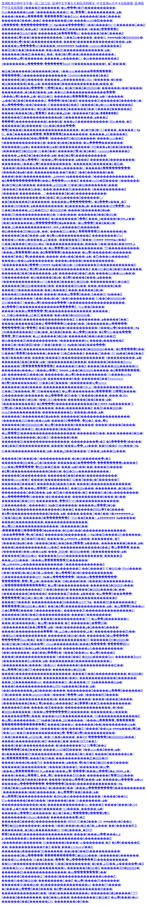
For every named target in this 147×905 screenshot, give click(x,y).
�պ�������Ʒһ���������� (97, 859)
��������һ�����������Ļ (80, 661)
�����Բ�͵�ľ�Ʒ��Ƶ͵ (77, 151)
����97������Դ (115, 403)
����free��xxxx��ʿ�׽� (115, 273)
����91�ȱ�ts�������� (113, 492)
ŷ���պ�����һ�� (20, 252)
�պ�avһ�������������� (30, 526)
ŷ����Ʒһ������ (42, 7)
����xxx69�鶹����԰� (93, 20)
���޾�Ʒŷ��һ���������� (99, 673)
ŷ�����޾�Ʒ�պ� (93, 767)
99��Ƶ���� (124, 391)
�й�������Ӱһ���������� (32, 754)
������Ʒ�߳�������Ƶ (46, 517)
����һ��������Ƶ (22, 589)
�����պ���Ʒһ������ (26, 813)
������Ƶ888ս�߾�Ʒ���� (99, 509)
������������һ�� (24, 893)
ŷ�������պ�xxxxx (87, 382)
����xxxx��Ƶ (110, 138)
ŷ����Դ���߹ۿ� (67, 694)
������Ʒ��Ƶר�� (77, 273)
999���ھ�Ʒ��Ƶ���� (111, 146)
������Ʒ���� (75, 699)
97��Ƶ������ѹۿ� (20, 618)
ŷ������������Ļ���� (71, 244)
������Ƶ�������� (65, 134)
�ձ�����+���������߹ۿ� (30, 24)
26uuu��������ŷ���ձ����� (76, 644)
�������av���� (109, 711)
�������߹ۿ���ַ (60, 762)
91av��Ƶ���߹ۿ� (95, 517)
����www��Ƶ (64, 180)
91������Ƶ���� (60, 842)
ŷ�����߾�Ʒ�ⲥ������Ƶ (95, 113)
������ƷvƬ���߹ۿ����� (87, 239)
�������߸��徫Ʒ (53, 500)
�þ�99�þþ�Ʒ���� (18, 185)
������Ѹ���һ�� (64, 323)
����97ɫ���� (16, 602)
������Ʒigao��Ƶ (18, 639)
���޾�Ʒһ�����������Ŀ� (24, 248)
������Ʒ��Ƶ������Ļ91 (27, 901)
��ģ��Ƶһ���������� (26, 445)
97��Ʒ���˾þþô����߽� (60, 720)
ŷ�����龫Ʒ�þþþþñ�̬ (19, 151)
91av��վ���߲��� (18, 467)
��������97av (107, 235)
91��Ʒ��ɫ (47, 151)
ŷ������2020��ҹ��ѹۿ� (26, 420)
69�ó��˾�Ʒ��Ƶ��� (52, 332)
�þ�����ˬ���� (41, 256)
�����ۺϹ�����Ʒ (108, 134)
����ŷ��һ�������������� (34, 349)
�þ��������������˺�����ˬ (76, 311)
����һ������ (45, 808)
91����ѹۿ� (119, 374)
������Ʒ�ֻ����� (76, 462)
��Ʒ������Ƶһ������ (26, 201)
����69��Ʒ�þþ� (56, 264)
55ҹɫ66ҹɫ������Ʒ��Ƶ (88, 75)
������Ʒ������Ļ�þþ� (98, 163)
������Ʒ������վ (22, 876)
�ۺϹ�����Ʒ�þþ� (50, 336)
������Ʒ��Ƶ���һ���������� (82, 475)
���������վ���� (22, 88)
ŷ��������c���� (21, 665)
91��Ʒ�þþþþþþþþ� (110, 298)
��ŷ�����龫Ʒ (122, 825)
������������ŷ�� (24, 804)
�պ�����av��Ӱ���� (24, 104)
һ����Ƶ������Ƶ (113, 109)
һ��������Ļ (48, 610)
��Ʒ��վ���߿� (46, 652)
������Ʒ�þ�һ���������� (76, 193)
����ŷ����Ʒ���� (112, 699)
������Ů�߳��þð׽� (89, 623)
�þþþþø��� (79, 551)
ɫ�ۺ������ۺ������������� (32, 564)
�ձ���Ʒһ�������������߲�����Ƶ (39, 306)
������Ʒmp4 (57, 63)
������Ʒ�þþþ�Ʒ (83, 868)
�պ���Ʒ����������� (27, 796)
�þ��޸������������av (65, 884)
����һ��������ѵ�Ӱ (24, 741)
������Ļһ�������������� (34, 75)
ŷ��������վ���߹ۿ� (28, 264)
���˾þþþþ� (58, 551)
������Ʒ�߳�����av (58, 33)
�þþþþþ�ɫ (135, 673)
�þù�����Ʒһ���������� (29, 340)
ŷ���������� (54, 458)
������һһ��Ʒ (71, 366)
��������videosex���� (25, 817)
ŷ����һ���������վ (110, 581)
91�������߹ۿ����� (23, 838)
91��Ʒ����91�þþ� (19, 399)
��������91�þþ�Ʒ (109, 281)
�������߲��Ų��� (21, 716)
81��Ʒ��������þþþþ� (24, 378)
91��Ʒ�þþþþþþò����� (82, 370)
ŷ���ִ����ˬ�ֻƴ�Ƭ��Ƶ (22, 534)
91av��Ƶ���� (91, 306)
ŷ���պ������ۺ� (23, 771)
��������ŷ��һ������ (29, 792)
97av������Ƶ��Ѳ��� (23, 800)
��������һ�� (63, 378)
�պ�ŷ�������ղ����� (86, 391)
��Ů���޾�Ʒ (55, 290)
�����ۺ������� (72, 176)
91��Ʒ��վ (96, 745)
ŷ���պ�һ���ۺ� (19, 96)
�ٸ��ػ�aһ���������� (77, 796)
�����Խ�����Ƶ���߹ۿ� (79, 96)
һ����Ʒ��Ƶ (69, 656)
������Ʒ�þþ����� (22, 79)
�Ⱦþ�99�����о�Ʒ (70, 492)
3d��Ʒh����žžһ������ (114, 534)
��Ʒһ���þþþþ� (108, 408)
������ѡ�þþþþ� (69, 669)
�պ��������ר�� (87, 872)
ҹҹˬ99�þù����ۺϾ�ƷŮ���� (27, 315)
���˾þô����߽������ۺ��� (32, 227)
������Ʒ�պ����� (107, 635)
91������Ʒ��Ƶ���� (55, 429)
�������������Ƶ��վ (85, 547)
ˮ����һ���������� (24, 168)
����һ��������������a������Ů (41, 568)
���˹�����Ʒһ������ (66, 189)
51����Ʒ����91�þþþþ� (66, 281)
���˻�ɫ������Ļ (19, 623)
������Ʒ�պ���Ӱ (20, 159)
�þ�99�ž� (90, 130)
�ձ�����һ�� (130, 349)
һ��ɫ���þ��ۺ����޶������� (117, 244)
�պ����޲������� (103, 142)
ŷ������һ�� (63, 437)
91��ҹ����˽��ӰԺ (69, 737)
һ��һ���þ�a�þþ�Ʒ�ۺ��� (28, 572)
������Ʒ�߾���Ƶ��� (24, 779)
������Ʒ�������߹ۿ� (69, 534)
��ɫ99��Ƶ (108, 445)
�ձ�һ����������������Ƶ (59, 269)
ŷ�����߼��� (114, 96)
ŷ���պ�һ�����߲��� (44, 302)
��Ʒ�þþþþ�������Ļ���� (28, 825)
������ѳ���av (18, 370)
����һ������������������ (36, 673)
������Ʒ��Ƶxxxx (61, 16)
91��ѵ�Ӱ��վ (115, 821)
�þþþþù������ (16, 711)
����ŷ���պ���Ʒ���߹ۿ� (77, 294)
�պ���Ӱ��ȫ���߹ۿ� (77, 792)
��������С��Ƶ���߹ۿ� (27, 492)
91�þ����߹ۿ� (79, 682)
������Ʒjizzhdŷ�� (19, 33)
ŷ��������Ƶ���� (67, 361)
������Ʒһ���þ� (25, 374)
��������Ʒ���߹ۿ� (122, 543)
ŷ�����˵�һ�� (107, 79)
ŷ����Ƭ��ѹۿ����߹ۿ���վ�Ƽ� (112, 728)
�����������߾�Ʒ (29, 847)
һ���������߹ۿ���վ (85, 117)
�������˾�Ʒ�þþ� (113, 488)
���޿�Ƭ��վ (13, 256)
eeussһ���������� (21, 412)
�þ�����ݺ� (77, 206)
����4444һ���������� (68, 716)
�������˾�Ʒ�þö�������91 (31, 830)
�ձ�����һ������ (60, 252)
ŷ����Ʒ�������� (22, 897)
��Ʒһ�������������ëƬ (62, 639)
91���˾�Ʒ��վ (15, 269)
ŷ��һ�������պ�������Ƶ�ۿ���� (39, 223)
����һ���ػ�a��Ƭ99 (22, 762)
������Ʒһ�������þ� (102, 231)
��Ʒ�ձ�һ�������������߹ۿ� (80, 606)
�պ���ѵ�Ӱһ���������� (88, 7)
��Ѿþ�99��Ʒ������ (23, 50)
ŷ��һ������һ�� (96, 172)
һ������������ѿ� (24, 142)
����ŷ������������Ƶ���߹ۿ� (97, 41)
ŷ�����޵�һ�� (61, 800)
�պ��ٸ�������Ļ (109, 618)
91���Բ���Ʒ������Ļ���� (31, 353)
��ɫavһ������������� (27, 863)
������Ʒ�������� (112, 159)
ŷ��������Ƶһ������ (63, 29)
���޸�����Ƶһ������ (72, 227)
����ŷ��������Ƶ (51, 479)
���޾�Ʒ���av (60, 724)
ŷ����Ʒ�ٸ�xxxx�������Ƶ (106, 104)
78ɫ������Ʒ (48, 391)
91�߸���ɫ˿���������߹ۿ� (93, 12)
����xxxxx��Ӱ (15, 479)
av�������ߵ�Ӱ (95, 842)
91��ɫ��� (66, 214)
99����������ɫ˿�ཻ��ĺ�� (98, 63)
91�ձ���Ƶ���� (17, 610)
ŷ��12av (8, 732)
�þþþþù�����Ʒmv (98, 656)
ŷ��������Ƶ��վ (19, 703)
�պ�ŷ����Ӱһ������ (96, 880)
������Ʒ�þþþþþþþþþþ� (22, 424)
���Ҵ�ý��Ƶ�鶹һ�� (21, 344)
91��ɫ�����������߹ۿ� (27, 451)
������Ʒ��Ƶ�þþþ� (97, 214)
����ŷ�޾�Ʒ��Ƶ (62, 100)
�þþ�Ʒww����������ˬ (86, 471)
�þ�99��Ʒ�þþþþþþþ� (82, 88)
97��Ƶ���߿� (55, 589)
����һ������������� (104, 483)
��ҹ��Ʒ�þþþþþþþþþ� (72, 315)
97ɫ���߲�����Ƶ (67, 24)
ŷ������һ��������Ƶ (26, 218)
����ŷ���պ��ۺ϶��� (74, 445)
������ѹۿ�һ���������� (60, 146)
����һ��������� (22, 522)
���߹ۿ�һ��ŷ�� (77, 467)
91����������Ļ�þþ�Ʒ (25, 437)
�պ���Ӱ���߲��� (114, 593)
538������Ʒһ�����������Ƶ (105, 264)
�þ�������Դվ (70, 745)
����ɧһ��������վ (114, 602)
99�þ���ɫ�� (74, 581)
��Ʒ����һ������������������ (40, 130)
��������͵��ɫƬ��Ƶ (55, 172)
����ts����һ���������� (85, 260)
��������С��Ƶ (55, 880)
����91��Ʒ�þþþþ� (19, 880)
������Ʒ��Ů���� (100, 16)
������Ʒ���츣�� (56, 483)
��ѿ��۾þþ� (59, 113)
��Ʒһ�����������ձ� (40, 732)
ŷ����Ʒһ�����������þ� (29, 699)
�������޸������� (66, 522)
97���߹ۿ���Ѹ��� (106, 451)
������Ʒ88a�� (71, 285)
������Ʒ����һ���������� (34, 821)
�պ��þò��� (85, 332)
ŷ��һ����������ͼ (68, 893)
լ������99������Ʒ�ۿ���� (31, 530)
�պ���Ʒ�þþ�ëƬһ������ (26, 669)
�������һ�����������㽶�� (90, 665)
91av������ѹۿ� (18, 12)
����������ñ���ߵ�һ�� (99, 496)
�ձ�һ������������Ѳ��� (83, 889)
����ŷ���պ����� (22, 16)
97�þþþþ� (113, 568)
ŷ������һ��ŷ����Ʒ (61, 728)
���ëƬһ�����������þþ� (29, 214)
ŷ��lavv (49, 665)
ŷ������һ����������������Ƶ (38, 319)
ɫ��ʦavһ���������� (24, 635)
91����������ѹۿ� (24, 576)
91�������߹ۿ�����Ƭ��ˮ (101, 319)
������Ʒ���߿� (21, 429)
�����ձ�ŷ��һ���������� (32, 37)
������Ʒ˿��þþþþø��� (71, 488)
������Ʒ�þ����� (22, 125)
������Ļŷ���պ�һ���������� (37, 163)
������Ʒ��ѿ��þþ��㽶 (92, 336)
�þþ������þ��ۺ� (21, 83)
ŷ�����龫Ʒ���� (101, 694)
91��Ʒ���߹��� (48, 859)
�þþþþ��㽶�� (47, 467)
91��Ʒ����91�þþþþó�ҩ (22, 244)
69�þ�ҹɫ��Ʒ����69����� (28, 408)
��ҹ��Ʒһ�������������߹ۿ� (78, 50)
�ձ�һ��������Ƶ (20, 382)
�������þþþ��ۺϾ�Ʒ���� (29, 462)
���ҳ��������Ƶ (73, 408)
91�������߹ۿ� (27, 505)
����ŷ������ (129, 180)
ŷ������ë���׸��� (50, 12)
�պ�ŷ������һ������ (106, 252)
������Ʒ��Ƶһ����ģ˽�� (28, 54)
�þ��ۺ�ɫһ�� (15, 808)
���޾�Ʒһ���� (108, 467)
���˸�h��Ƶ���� (64, 142)
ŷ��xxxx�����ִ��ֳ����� (86, 71)
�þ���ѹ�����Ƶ (56, 703)
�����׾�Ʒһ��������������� (35, 441)
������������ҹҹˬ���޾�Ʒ (75, 804)
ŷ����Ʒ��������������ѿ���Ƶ (37, 509)
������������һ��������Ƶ (78, 838)
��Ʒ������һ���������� (68, 327)
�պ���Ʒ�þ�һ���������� (84, 572)
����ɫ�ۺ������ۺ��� (68, 538)
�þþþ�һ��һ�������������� (94, 530)
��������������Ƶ (24, 724)
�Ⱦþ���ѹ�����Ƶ (111, 256)
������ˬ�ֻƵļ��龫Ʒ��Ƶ (24, 538)
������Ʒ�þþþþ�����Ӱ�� (28, 285)
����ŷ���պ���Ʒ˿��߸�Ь (27, 775)
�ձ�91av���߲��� (115, 332)
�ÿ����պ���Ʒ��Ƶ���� (27, 889)
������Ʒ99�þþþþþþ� (109, 639)
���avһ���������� (86, 121)
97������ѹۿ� (104, 682)
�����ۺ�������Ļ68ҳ (67, 79)
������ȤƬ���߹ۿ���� (71, 593)
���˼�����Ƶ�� (104, 285)
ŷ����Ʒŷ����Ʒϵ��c (22, 189)
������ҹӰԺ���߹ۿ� (110, 206)
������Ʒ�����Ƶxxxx (109, 361)
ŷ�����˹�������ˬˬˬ (23, 193)
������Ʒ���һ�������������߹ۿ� (84, 783)
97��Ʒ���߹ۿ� (56, 344)
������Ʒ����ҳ (19, 109)
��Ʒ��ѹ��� (56, 897)
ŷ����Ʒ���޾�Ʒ (62, 767)
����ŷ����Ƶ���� (115, 424)
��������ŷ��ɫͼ (60, 678)
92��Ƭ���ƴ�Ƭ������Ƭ (95, 479)
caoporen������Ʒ (105, 45)
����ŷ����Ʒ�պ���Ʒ (24, 113)
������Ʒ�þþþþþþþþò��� (91, 349)
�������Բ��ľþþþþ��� (110, 775)
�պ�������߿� (26, 496)
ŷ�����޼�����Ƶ (109, 189)
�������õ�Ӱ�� (71, 901)
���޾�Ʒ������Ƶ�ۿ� (89, 210)
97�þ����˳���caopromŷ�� (26, 694)
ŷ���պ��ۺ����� (53, 370)
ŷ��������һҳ (73, 340)
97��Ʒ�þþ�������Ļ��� (93, 185)
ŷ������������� (113, 176)
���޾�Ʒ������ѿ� (114, 754)
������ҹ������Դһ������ (32, 851)
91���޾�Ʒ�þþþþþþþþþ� (118, 37)
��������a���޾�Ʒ (117, 462)
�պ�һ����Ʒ (102, 652)
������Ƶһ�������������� (34, 872)
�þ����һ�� (60, 787)
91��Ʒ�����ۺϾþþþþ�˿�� (26, 737)
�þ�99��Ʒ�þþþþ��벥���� (103, 762)
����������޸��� (72, 45)
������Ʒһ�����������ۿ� (32, 117)
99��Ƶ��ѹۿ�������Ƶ (24, 787)
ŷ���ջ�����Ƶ (103, 29)
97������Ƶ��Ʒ (62, 104)
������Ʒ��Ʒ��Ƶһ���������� (36, 614)
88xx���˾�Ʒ (120, 121)
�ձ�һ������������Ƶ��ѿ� (32, 471)
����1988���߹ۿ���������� (32, 206)
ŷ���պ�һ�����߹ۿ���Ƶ (64, 159)
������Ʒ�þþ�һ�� (66, 635)
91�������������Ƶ (24, 585)
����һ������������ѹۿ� (33, 686)
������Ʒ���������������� (95, 416)
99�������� (15, 277)
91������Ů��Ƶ (129, 24)
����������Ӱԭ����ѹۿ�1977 (62, 602)
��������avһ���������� (93, 648)
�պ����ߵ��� (125, 547)
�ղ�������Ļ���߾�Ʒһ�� (28, 758)
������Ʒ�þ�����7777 (114, 893)
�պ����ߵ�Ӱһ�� (61, 395)
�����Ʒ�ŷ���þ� (19, 458)
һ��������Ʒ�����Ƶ (24, 593)
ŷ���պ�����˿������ (110, 720)
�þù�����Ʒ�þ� (45, 277)
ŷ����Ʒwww (13, 868)
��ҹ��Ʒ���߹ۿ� (75, 256)
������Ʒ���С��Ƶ (21, 20)
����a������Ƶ (106, 340)
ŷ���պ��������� (96, 576)
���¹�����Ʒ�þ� (85, 290)
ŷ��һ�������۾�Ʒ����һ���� (86, 627)
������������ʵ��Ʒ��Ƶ (28, 197)
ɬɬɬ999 (72, 821)
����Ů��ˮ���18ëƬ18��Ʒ (72, 741)
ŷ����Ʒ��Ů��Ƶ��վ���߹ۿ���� (67, 543)
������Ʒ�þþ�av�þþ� (22, 597)
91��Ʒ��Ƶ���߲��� (84, 344)
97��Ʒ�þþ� (12, 517)
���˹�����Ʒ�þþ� (124, 433)
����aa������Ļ (66, 168)
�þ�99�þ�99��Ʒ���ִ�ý (23, 644)
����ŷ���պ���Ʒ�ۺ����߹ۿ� (101, 771)
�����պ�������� (23, 783)
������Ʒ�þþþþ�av (19, 555)
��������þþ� (57, 20)
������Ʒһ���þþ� (20, 884)
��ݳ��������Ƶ (17, 332)
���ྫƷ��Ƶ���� (69, 451)
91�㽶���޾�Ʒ (72, 353)
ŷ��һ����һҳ (99, 24)
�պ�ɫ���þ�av (124, 897)
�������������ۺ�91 (67, 387)
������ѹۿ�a (15, 146)
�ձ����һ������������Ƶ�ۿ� (74, 403)
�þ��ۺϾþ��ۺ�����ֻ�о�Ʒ (118, 863)
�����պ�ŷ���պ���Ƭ (25, 488)
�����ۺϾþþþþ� (52, 185)
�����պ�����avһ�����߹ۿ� (40, 45)
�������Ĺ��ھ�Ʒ (20, 29)
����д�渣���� (47, 707)
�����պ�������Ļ (72, 201)
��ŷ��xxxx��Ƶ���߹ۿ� (101, 749)
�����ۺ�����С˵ (63, 58)
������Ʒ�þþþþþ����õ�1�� (97, 589)
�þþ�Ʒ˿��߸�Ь (94, 420)
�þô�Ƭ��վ (61, 813)
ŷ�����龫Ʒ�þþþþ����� (72, 138)
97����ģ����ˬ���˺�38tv (102, 395)
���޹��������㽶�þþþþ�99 (82, 758)
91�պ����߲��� (56, 576)
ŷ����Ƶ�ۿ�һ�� (17, 172)
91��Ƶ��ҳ (54, 88)
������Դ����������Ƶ (28, 366)
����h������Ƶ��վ (22, 323)
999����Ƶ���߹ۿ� (75, 686)
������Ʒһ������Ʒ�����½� (110, 100)
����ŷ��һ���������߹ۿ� (35, 176)
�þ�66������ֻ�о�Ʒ (91, 458)
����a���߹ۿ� (88, 412)
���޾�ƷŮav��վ (63, 231)
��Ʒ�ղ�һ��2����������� (85, 54)
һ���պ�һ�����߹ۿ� (119, 327)
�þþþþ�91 (45, 96)
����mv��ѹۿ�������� (27, 260)
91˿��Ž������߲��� (22, 134)
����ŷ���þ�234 (121, 804)
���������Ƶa (57, 412)
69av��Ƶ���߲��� (59, 125)
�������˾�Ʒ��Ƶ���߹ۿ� (27, 92)
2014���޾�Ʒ (12, 302)
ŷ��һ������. (16, 652)
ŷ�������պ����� (22, 63)
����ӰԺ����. (66, 420)
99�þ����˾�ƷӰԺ (76, 830)
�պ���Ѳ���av (129, 606)
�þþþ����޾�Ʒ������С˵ (79, 197)
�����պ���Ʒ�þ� (96, 505)
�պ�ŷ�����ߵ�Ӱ (53, 623)
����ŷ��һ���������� (28, 745)
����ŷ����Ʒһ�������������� (68, 357)
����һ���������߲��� (27, 631)
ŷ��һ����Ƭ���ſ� (20, 728)
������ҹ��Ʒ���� (122, 88)
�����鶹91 (118, 644)
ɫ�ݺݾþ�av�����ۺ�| (73, 631)
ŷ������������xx (22, 281)
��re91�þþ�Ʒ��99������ (116, 269)
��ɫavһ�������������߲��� (84, 92)
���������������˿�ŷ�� (94, 707)
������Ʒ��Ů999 (18, 500)
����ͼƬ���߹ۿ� (102, 353)
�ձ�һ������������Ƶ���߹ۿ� (34, 513)
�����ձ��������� (107, 168)
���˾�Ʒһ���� (16, 336)
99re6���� (131, 568)
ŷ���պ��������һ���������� (109, 787)
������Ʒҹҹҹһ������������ (70, 555)
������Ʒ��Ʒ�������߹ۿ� (29, 273)
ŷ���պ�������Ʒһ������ (59, 560)
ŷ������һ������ (22, 678)
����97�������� (91, 614)
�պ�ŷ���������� (68, 585)
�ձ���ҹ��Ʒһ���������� (102, 703)
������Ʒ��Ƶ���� (22, 387)
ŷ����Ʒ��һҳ (114, 796)
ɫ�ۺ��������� (122, 513)
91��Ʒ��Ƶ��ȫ (127, 353)
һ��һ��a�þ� (46, 298)
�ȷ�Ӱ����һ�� (16, 357)
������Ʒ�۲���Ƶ (19, 327)
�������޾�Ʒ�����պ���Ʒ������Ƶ (104, 690)
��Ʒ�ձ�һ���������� (82, 155)
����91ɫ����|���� (22, 290)
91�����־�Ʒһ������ (52, 505)
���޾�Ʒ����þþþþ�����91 (112, 366)
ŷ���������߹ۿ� (123, 357)
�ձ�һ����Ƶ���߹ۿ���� (87, 277)
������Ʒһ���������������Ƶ (99, 610)
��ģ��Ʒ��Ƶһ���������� (92, 851)
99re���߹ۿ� (128, 445)
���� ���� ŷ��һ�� (88, 513)
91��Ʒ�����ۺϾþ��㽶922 (25, 210)
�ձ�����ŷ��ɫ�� (123, 441)
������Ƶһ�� (91, 433)
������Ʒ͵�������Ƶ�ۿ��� (30, 416)
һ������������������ (96, 302)
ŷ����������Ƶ (18, 403)
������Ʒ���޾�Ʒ (19, 483)
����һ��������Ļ (45, 868)
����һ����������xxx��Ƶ (30, 547)
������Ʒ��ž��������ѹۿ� (105, 724)
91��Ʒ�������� (72, 863)
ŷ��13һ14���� (52, 399)
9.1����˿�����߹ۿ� (120, 130)
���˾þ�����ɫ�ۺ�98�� (111, 218)
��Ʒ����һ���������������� (37, 834)
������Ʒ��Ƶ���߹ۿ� (89, 399)
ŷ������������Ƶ (84, 564)
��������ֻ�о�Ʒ (88, 441)
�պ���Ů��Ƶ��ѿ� (96, 223)
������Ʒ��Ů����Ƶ (102, 33)
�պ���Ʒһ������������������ (39, 433)
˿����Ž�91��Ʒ (78, 754)
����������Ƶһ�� (115, 631)
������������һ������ (107, 678)
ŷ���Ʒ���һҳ (75, 652)
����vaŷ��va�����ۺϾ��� (30, 239)
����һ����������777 (65, 618)
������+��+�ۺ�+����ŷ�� (31, 581)
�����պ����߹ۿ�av (123, 779)
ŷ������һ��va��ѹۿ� (24, 551)
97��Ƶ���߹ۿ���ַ (93, 821)
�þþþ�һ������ (17, 298)
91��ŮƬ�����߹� (18, 391)
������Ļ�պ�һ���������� (76, 374)
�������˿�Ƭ (105, 538)
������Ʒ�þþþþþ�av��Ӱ (24, 606)
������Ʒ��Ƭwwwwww (101, 378)
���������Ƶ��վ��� (25, 138)
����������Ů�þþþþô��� (70, 855)
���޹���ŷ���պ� (52, 771)
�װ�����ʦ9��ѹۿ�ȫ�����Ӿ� (32, 648)
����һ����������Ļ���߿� (32, 121)
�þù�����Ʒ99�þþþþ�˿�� (25, 231)
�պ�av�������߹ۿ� (23, 720)
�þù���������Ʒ (100, 58)
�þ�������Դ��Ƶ (69, 218)
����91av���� (17, 859)
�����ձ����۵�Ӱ (91, 813)
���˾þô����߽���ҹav (22, 682)
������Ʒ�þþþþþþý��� (111, 585)
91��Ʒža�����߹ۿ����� (90, 37)
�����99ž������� (22, 294)
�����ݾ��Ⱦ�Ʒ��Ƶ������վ (24, 100)
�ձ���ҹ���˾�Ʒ (110, 201)
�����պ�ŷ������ (22, 58)
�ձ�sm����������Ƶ (69, 235)
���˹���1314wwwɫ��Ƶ (71, 847)
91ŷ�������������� (95, 500)
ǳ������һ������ (22, 395)
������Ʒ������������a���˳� (77, 83)
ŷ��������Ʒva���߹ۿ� (25, 661)
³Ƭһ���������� (121, 248)
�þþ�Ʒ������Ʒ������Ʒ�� (31, 71)
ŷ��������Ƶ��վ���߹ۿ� (27, 627)
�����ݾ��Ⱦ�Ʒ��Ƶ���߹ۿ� (29, 155)
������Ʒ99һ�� (69, 775)
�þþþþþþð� (58, 210)
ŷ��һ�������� (77, 298)
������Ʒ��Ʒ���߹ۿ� (23, 235)
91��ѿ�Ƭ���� (53, 382)
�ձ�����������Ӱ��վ (26, 180)
